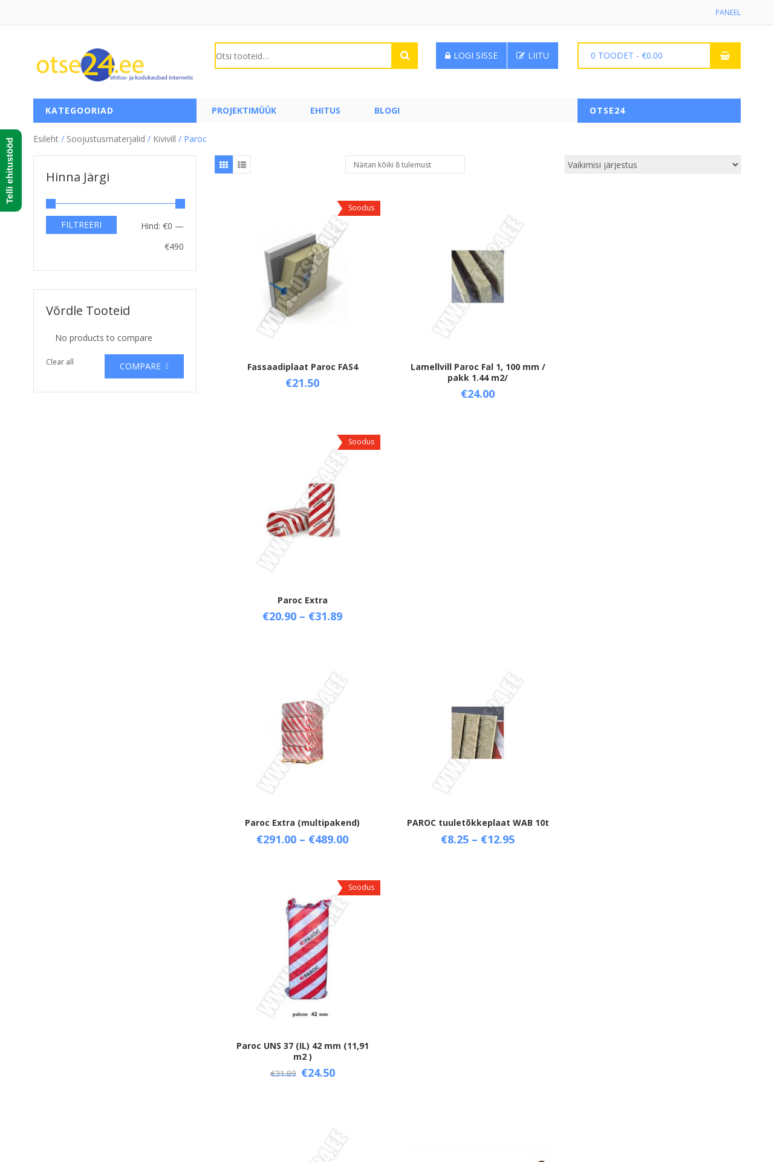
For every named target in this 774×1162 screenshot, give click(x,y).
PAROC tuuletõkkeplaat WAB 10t (477, 600)
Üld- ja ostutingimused (259, 1001)
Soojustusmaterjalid (106, 138)
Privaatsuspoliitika (250, 1063)
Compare (140, 366)
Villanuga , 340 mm (302, 834)
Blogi (387, 110)
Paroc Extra (653, 366)
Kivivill (164, 138)
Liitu (532, 55)
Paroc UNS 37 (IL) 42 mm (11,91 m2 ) (653, 605)
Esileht (46, 138)
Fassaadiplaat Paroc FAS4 (302, 366)
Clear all (60, 362)
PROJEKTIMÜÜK (244, 110)
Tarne (226, 1022)
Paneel (728, 12)
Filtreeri (81, 224)
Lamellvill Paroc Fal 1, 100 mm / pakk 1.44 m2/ (477, 371)
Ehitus (325, 110)
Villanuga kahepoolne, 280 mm (477, 834)
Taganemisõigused (252, 1042)
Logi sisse (471, 55)
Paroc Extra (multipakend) (302, 600)
